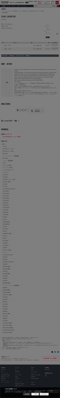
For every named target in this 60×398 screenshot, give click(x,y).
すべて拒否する (35, 394)
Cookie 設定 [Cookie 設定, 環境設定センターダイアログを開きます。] (27, 394)
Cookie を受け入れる (44, 394)
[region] (30, 392)
